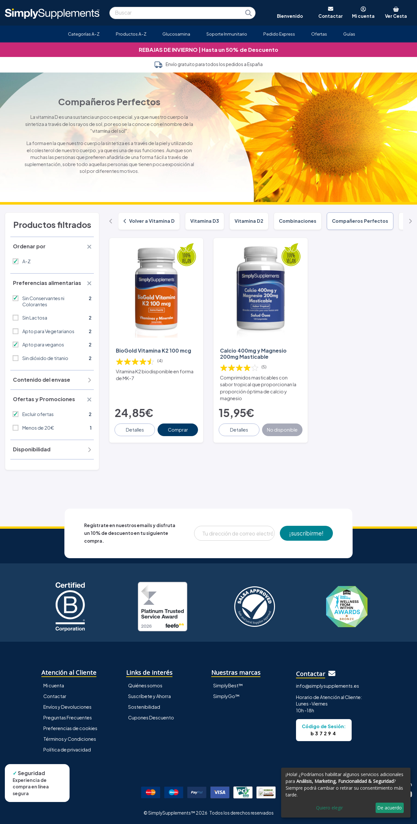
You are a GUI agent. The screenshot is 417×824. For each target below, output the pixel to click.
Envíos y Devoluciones (67, 707)
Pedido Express (279, 34)
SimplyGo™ (226, 696)
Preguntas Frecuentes (67, 717)
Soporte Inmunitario (226, 34)
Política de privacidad (67, 749)
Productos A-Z (131, 34)
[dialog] (346, 793)
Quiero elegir (329, 808)
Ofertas (319, 34)
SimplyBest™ (228, 685)
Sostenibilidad (144, 707)
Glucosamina (176, 34)
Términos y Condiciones (69, 739)
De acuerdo (389, 808)
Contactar (54, 696)
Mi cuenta (53, 685)
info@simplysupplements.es (327, 685)
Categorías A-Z (84, 34)
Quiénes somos (145, 685)
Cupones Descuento (151, 717)
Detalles (135, 430)
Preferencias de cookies (70, 728)
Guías (349, 34)
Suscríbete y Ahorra (149, 696)
